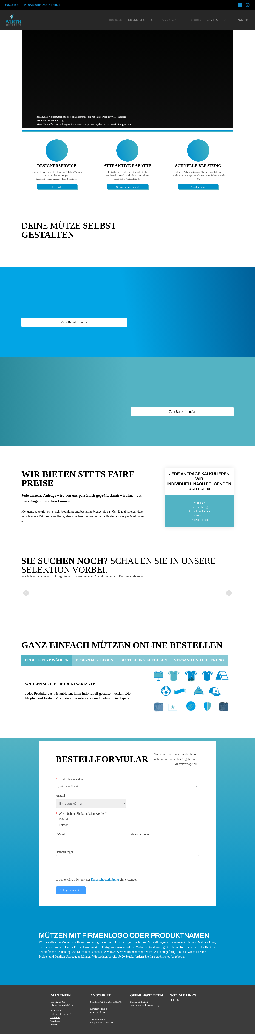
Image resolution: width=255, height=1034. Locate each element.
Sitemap (54, 1024)
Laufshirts (55, 1017)
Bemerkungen (65, 852)
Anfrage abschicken (71, 890)
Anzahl (60, 795)
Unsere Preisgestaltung (127, 187)
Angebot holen (198, 187)
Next (229, 593)
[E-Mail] (57, 819)
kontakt (243, 19)
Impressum (55, 1010)
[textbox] (70, 786)
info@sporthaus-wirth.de (42, 5)
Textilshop (55, 1020)
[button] (168, 20)
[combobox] (127, 786)
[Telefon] (57, 825)
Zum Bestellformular (74, 322)
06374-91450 (12, 5)
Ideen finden (56, 187)
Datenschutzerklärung (105, 879)
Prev (26, 593)
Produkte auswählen (71, 779)
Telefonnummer (139, 834)
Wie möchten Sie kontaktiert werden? (83, 813)
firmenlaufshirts (139, 19)
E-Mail (60, 834)
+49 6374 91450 (97, 1019)
